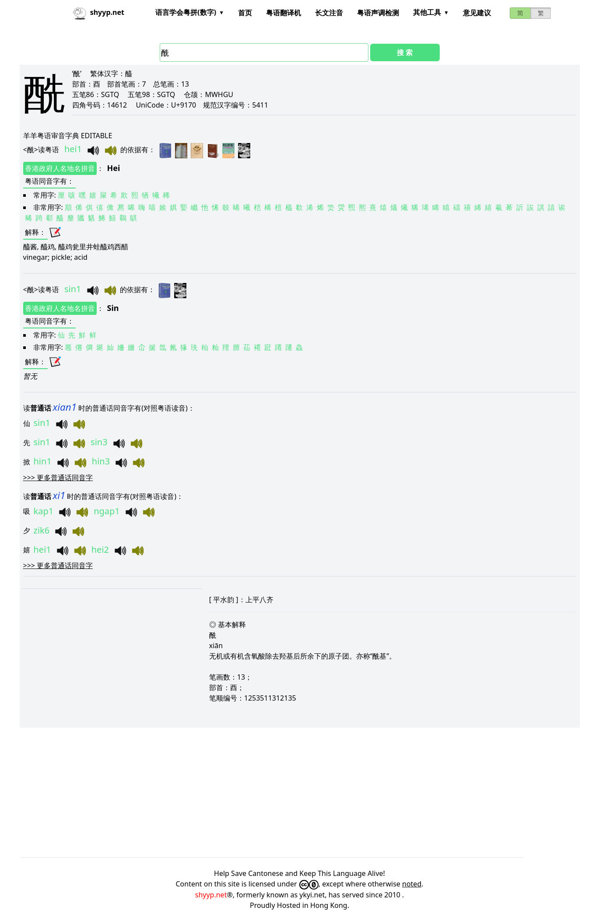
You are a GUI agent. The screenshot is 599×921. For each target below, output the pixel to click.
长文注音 (329, 12)
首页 (245, 12)
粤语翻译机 (283, 12)
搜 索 (405, 52)
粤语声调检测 (378, 12)
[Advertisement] (282, 792)
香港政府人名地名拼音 (60, 168)
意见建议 (477, 12)
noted (411, 884)
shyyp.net (211, 895)
